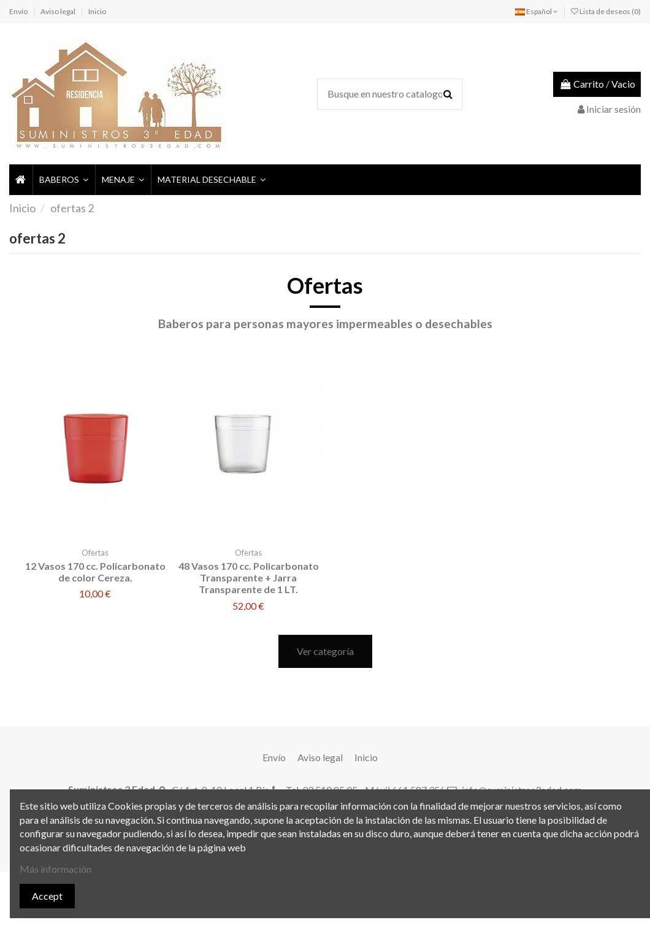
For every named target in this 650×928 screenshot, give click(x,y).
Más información (55, 869)
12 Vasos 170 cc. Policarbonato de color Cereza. (95, 571)
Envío (19, 11)
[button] (63, 179)
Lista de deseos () (606, 11)
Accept (47, 896)
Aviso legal (58, 11)
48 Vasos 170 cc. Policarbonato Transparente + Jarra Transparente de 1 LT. (248, 577)
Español (536, 11)
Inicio (97, 11)
